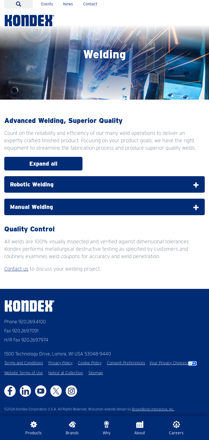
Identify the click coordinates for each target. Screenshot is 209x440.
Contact (90, 4)
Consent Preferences (126, 363)
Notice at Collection (65, 373)
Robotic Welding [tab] (104, 184)
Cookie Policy (90, 363)
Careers (176, 428)
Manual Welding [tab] (104, 206)
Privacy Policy (60, 363)
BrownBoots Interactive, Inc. (153, 409)
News (68, 4)
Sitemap (95, 373)
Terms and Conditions (23, 363)
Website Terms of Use (23, 373)
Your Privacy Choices (173, 363)
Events (47, 4)
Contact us (16, 269)
